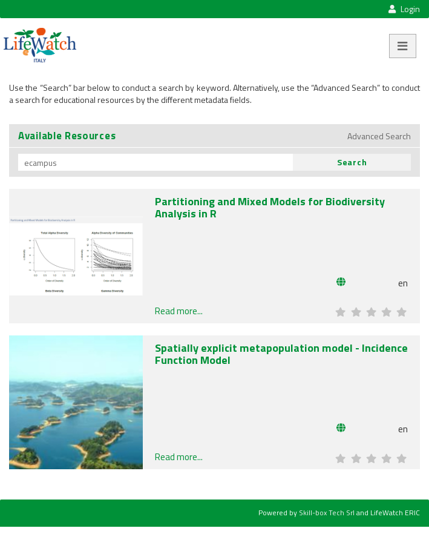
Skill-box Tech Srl (327, 512)
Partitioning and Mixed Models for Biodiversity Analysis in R (270, 207)
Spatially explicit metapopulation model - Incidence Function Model (281, 353)
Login (404, 8)
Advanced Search (379, 136)
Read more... (179, 311)
